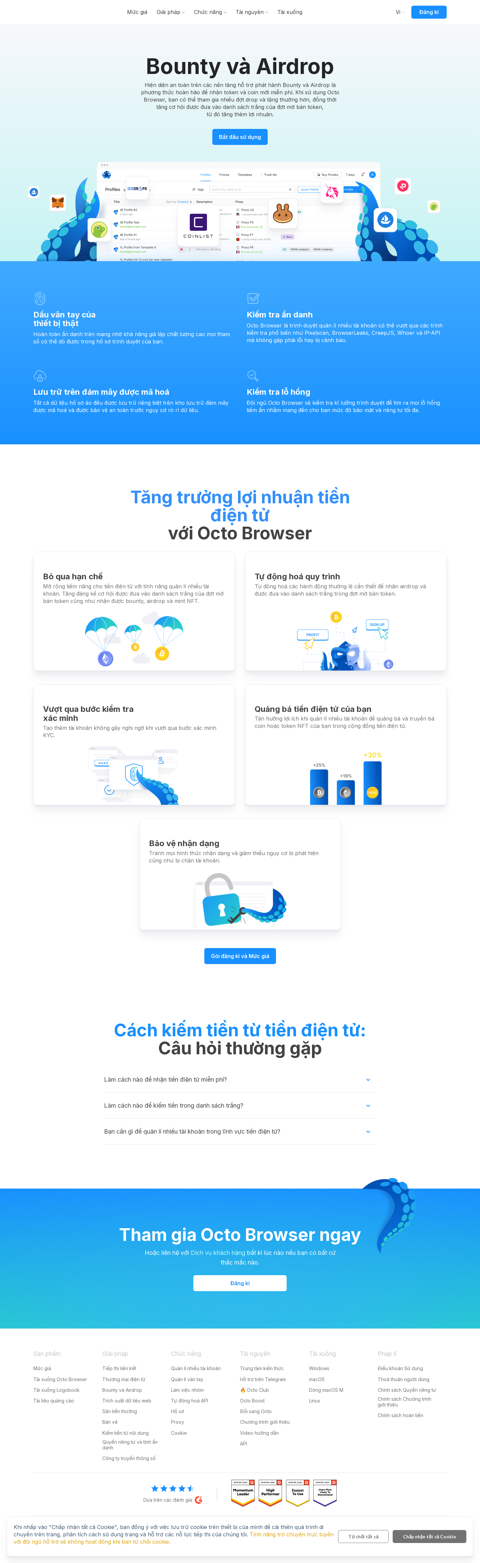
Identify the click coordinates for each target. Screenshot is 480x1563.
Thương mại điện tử (123, 1379)
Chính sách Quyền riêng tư (407, 1390)
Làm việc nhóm (187, 1390)
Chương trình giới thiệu (265, 1422)
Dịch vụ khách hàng (218, 1252)
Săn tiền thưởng (119, 1411)
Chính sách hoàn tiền (400, 1415)
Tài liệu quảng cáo (53, 1400)
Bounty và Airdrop (122, 1390)
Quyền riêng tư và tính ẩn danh (130, 1444)
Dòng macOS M (326, 1390)
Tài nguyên (288, 12)
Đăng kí (429, 12)
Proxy (177, 1422)
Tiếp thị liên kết (119, 1368)
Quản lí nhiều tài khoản (196, 1368)
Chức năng (246, 12)
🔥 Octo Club (254, 1390)
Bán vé (110, 1422)
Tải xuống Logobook (56, 1390)
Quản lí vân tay (187, 1379)
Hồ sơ (177, 1411)
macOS (317, 1379)
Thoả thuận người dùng (403, 1379)
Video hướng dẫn (259, 1433)
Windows (319, 1368)
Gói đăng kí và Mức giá (240, 956)
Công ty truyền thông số (129, 1458)
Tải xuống (328, 12)
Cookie (179, 1433)
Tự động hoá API (189, 1400)
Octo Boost (252, 1400)
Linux (314, 1400)
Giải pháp (207, 12)
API (243, 1443)
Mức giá (175, 12)
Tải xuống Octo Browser (60, 1379)
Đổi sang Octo (256, 1411)
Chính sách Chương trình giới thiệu (404, 1401)
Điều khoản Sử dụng (400, 1368)
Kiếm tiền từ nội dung (125, 1433)
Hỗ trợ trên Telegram (263, 1379)
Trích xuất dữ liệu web (126, 1400)
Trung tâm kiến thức (262, 1368)
